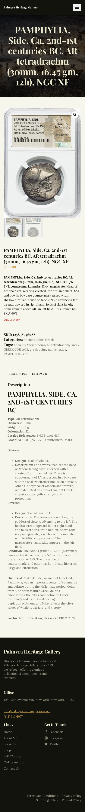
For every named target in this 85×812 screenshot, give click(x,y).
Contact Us (11, 744)
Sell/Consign (13, 732)
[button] (74, 114)
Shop (7, 726)
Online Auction (14, 738)
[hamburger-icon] (77, 7)
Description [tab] (18, 373)
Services (10, 720)
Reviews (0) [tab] (40, 373)
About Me (10, 713)
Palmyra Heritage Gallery (21, 7)
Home (8, 707)
